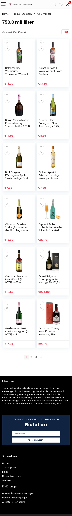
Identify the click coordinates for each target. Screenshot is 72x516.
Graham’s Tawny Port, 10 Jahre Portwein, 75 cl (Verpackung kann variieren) (50, 334)
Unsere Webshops (11, 476)
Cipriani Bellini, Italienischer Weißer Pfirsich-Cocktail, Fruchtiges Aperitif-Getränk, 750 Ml (51, 230)
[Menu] (3, 4)
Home (5, 13)
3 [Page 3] (36, 357)
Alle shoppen (9, 467)
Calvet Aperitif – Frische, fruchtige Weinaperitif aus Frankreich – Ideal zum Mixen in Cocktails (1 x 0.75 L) (51, 179)
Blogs (5, 471)
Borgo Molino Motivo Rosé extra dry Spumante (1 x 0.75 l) (17, 123)
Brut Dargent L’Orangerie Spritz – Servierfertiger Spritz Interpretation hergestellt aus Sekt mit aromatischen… (17, 179)
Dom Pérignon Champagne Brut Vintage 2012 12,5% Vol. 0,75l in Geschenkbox (49, 282)
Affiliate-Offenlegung (13, 501)
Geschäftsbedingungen (14, 497)
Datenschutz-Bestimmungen (18, 493)
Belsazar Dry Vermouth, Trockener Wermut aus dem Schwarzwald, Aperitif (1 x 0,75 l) (16, 75)
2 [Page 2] (31, 357)
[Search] (54, 4)
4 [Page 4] (41, 357)
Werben (6, 480)
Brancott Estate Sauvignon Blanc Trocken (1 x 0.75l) (50, 123)
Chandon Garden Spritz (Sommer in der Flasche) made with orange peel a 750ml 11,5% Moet (16, 230)
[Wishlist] (61, 4)
